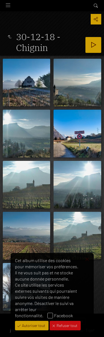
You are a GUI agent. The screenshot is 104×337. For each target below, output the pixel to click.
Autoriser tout (33, 325)
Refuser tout (66, 325)
